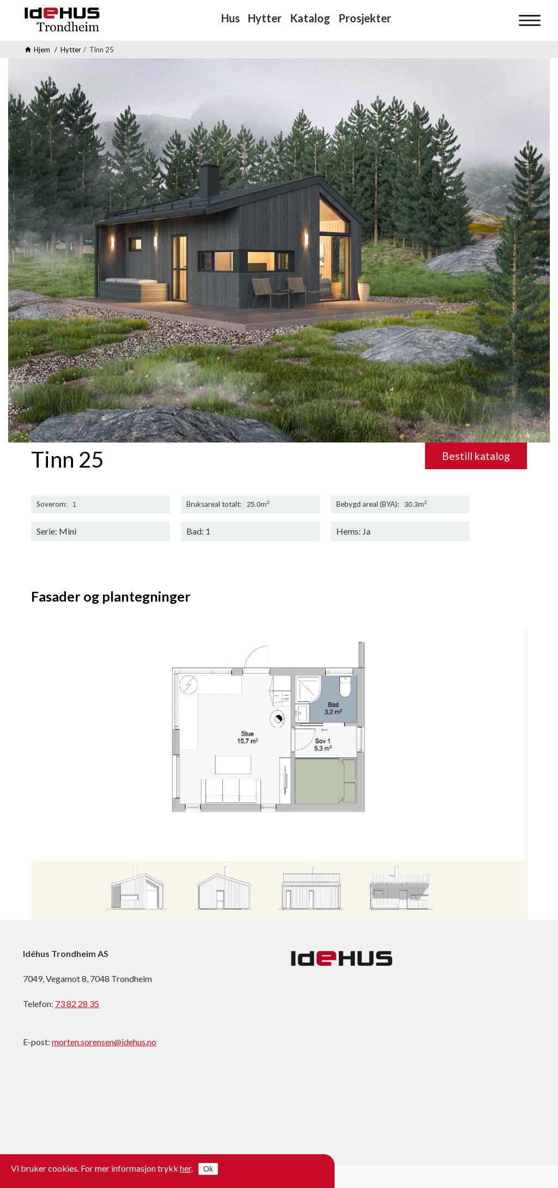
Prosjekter (364, 18)
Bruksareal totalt (213, 504)
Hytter (265, 18)
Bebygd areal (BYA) (366, 504)
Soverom (51, 504)
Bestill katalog (476, 456)
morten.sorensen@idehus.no (104, 1042)
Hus (230, 18)
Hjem (42, 49)
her (185, 1168)
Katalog (310, 18)
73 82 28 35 (77, 1003)
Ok (208, 1169)
